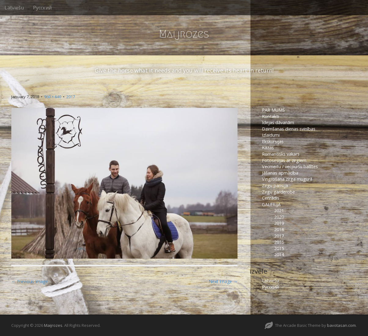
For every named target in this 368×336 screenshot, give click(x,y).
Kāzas (268, 147)
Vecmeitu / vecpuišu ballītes (290, 166)
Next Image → (223, 281)
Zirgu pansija (275, 185)
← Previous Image (29, 281)
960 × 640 (52, 96)
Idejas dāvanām (278, 122)
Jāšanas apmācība (280, 173)
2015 (279, 248)
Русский (42, 7)
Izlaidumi (271, 135)
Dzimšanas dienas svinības (288, 129)
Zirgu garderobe (278, 192)
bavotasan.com (341, 325)
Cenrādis (270, 198)
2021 (279, 210)
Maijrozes (184, 34)
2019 (279, 223)
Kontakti (271, 116)
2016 (279, 242)
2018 (279, 229)
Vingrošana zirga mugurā (287, 179)
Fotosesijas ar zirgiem (284, 160)
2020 (279, 217)
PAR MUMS (273, 110)
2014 (279, 254)
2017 (70, 96)
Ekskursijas (273, 141)
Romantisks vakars (281, 154)
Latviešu (14, 7)
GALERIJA (271, 204)
